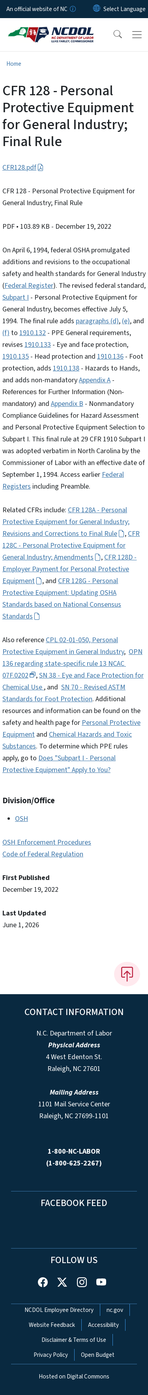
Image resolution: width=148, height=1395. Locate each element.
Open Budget (97, 1355)
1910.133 (37, 345)
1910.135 (15, 356)
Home (13, 63)
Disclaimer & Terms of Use (73, 1340)
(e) (126, 321)
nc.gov (115, 1310)
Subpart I (15, 297)
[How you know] (72, 9)
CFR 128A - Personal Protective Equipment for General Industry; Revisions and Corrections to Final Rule (65, 522)
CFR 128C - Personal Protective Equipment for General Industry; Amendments (71, 545)
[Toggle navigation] (137, 34)
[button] (112, 34)
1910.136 (110, 356)
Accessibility (103, 1325)
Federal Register (28, 286)
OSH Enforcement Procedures (46, 842)
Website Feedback (52, 1325)
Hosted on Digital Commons (74, 1376)
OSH (21, 819)
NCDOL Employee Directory (59, 1310)
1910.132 (32, 333)
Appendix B (67, 404)
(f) (5, 333)
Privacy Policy (51, 1355)
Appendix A (95, 380)
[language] (124, 9)
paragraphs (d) (97, 321)
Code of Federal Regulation (42, 854)
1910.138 (66, 368)
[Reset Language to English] (96, 9)
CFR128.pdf (23, 167)
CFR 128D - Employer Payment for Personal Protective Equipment (69, 569)
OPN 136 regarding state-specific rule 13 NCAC (72, 663)
